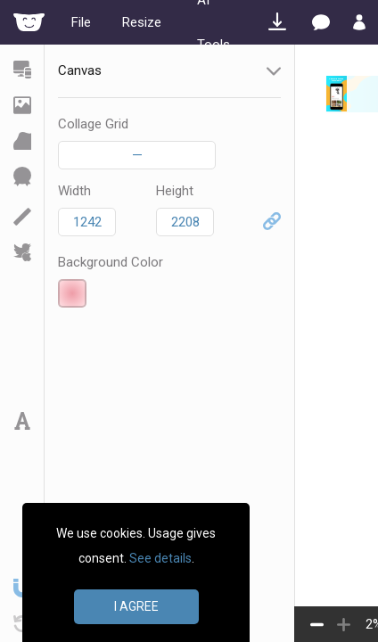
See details (160, 558)
